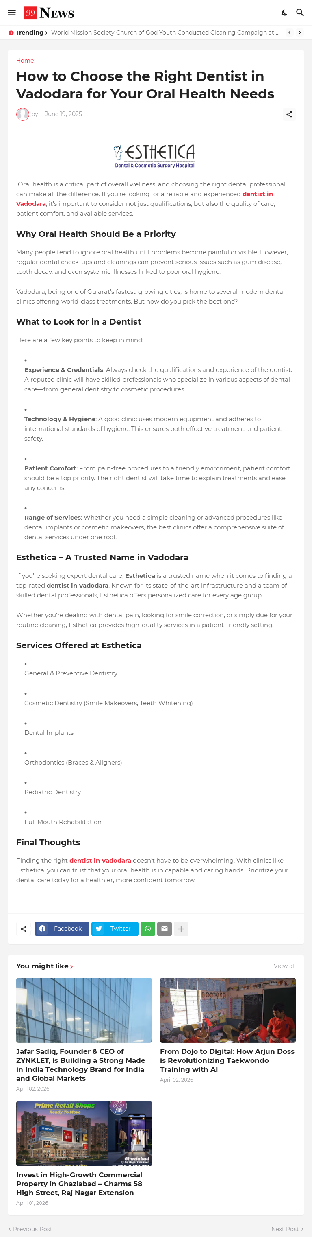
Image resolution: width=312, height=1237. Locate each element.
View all (285, 966)
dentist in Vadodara (100, 860)
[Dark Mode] (284, 13)
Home (25, 60)
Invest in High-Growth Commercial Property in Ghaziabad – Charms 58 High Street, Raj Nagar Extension (79, 1184)
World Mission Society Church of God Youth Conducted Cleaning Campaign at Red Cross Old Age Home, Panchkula (166, 32)
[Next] (300, 32)
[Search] (301, 13)
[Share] (289, 114)
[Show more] (181, 929)
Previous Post (32, 1229)
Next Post (285, 1229)
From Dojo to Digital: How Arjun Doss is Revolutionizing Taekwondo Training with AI (227, 1060)
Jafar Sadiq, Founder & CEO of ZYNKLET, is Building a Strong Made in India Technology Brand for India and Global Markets (80, 1064)
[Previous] (290, 32)
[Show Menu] (11, 13)
